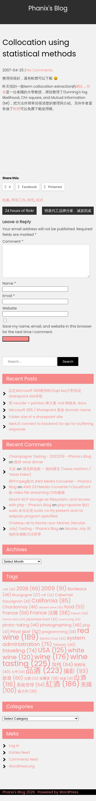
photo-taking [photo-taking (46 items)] (20, 631)
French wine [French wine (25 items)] (13, 625)
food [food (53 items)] (74, 613)
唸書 (5, 200)
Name (9, 289)
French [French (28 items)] (79, 620)
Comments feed (23, 765)
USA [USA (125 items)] (52, 656)
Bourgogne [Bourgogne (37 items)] (26, 601)
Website (9, 314)
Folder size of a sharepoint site (35, 422)
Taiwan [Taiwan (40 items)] (64, 650)
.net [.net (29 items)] (8, 595)
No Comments (39, 70)
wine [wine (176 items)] (51, 663)
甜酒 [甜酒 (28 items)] (66, 685)
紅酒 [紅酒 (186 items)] (63, 690)
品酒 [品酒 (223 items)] (44, 676)
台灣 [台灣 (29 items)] (18, 678)
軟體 (16, 108)
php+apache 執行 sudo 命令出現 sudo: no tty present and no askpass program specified (49, 517)
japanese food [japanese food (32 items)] (42, 625)
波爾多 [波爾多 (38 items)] (49, 684)
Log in (14, 751)
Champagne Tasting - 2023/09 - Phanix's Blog (50, 462)
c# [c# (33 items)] (47, 601)
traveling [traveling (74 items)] (19, 656)
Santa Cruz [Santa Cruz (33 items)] (53, 644)
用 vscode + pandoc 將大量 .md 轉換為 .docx (47, 409)
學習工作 (18, 200)
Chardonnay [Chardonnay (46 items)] (20, 613)
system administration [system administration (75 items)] (43, 647)
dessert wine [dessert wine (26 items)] (51, 613)
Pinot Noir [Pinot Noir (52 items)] (25, 638)
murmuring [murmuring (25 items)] (70, 625)
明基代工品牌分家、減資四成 (68, 210)
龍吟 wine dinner (28, 468)
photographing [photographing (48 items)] (61, 631)
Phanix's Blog (48, 8)
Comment (12, 241)
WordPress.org (22, 772)
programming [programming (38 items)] (59, 637)
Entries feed (19, 758)
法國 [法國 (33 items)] (31, 684)
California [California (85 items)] (51, 606)
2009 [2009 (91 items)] (54, 594)
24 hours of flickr (19, 210)
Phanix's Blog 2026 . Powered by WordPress (40, 798)
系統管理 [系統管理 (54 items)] (31, 691)
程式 (39, 200)
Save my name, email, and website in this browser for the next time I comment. (47, 335)
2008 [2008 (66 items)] (28, 594)
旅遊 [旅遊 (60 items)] (12, 684)
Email (8, 301)
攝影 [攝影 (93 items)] (75, 677)
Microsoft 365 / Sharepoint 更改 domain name (50, 416)
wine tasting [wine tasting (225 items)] (45, 666)
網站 (79, 86)
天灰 (12, 474)
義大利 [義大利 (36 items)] (27, 697)
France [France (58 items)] (15, 619)
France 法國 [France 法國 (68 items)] (50, 618)
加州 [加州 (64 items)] (62, 670)
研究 (30, 200)
